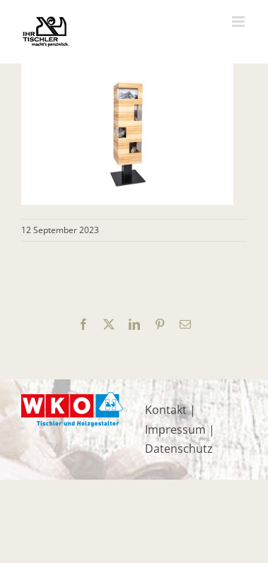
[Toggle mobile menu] (239, 21)
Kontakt (166, 409)
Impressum (175, 429)
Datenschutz (179, 448)
